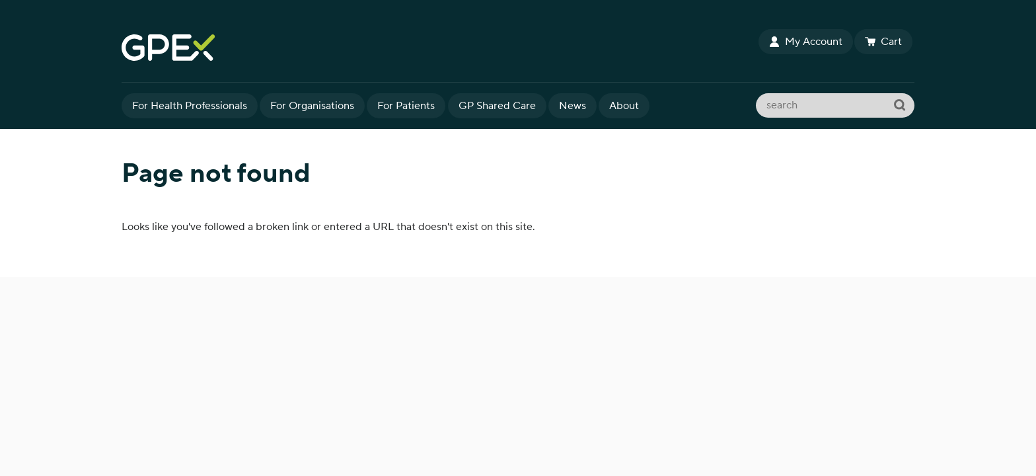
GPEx (439, 47)
